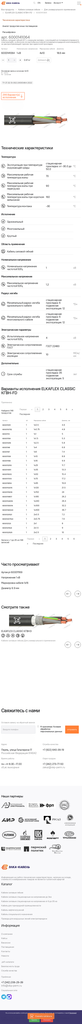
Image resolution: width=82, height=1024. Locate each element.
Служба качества (9, 970)
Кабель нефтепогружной (12, 910)
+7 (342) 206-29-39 (12, 982)
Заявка (48, 3)
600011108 (6, 456)
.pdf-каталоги (7, 962)
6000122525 (7, 532)
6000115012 (7, 474)
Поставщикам (7, 947)
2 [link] (43, 409)
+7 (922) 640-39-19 (53, 749)
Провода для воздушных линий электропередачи (24, 918)
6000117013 (7, 479)
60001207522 (7, 519)
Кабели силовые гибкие (12, 892)
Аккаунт (57, 3)
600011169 (6, 461)
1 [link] (37, 409)
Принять (34, 1020)
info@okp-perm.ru (11, 985)
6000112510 (7, 465)
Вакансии (5, 942)
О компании (7, 934)
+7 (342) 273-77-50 (53, 763)
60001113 (6, 434)
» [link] (72, 409)
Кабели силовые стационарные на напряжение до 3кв (26, 897)
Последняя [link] (25, 414)
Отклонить (47, 1020)
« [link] (31, 409)
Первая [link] (23, 409)
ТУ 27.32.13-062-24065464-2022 (17, 83)
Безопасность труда (10, 966)
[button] (68, 594)
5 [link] (60, 409)
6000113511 (6, 470)
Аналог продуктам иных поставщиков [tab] (19, 26)
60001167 (6, 452)
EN (39, 3)
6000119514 (7, 483)
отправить (72, 729)
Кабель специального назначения (17, 914)
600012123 (6, 524)
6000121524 (7, 528)
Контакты (5, 951)
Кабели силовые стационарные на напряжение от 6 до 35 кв (29, 901)
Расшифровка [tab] (8, 32)
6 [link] (66, 409)
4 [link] (54, 409)
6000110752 (7, 429)
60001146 (6, 447)
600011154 (6, 439)
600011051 (6, 425)
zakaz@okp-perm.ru (54, 767)
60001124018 (7, 501)
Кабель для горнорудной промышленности (21, 905)
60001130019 (7, 506)
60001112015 (7, 488)
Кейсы (4, 938)
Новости (5, 956)
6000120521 (7, 515)
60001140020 (7, 510)
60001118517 (7, 497)
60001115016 (7, 492)
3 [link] (48, 409)
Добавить (44, 60)
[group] (41, 120)
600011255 (6, 443)
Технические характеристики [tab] (16, 20)
